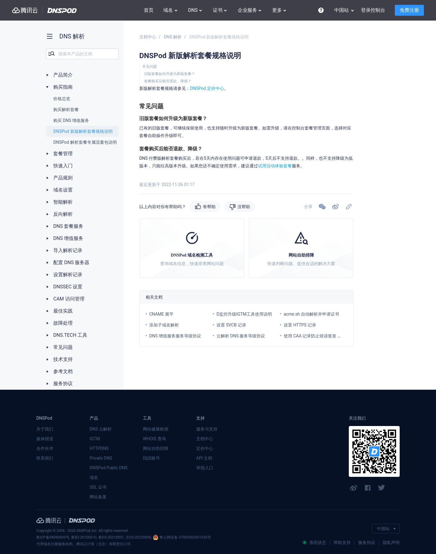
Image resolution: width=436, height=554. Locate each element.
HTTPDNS (99, 448)
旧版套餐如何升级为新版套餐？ (169, 74)
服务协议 (366, 542)
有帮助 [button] (209, 206)
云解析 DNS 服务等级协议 (240, 335)
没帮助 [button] (243, 206)
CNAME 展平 (161, 314)
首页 (149, 10)
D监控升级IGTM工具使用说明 (244, 314)
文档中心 (147, 36)
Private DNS (101, 458)
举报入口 (204, 467)
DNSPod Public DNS (108, 467)
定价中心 (204, 448)
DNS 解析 (173, 36)
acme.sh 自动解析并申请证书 (311, 314)
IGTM (95, 438)
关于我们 (44, 429)
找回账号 (151, 458)
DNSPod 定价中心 (207, 88)
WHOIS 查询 (154, 438)
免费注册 (409, 10)
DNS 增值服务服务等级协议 (175, 335)
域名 (94, 477)
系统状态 (314, 542)
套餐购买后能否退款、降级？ (167, 81)
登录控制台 (373, 10)
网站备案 (98, 496)
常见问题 (149, 66)
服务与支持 (206, 429)
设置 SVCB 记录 (231, 325)
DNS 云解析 (101, 429)
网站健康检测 (155, 429)
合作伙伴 (44, 448)
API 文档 (204, 458)
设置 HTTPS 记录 (300, 325)
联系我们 (44, 458)
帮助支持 (342, 542)
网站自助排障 (155, 448)
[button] (335, 206)
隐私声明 (391, 542)
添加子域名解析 (164, 325)
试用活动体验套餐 (275, 165)
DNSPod (62, 10)
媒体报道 (44, 438)
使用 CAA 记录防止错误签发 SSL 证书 (319, 335)
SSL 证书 (98, 487)
